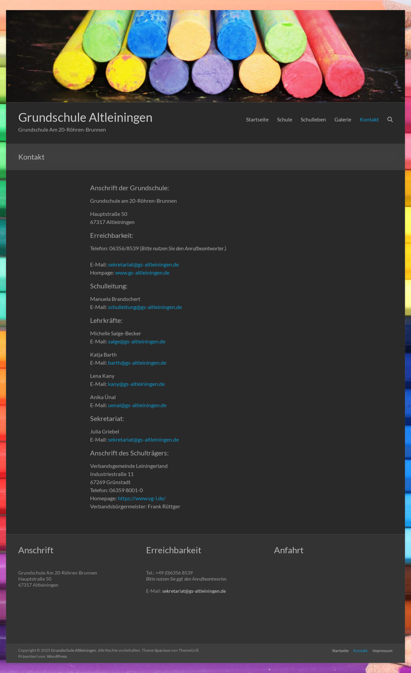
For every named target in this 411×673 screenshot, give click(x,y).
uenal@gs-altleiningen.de (137, 405)
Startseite (257, 119)
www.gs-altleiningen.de (142, 272)
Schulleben (313, 119)
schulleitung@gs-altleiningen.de (145, 307)
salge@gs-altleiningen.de (136, 341)
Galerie (342, 119)
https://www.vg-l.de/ (142, 498)
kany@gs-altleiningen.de (136, 384)
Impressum (383, 650)
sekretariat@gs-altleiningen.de (143, 264)
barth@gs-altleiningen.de (137, 362)
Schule (284, 119)
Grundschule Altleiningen (85, 117)
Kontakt (369, 119)
